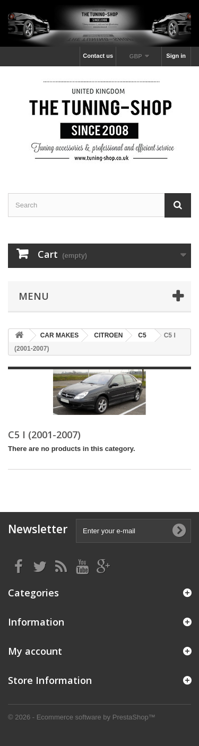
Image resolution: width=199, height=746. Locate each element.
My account (35, 651)
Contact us (98, 56)
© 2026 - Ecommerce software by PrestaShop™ (81, 717)
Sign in (176, 56)
